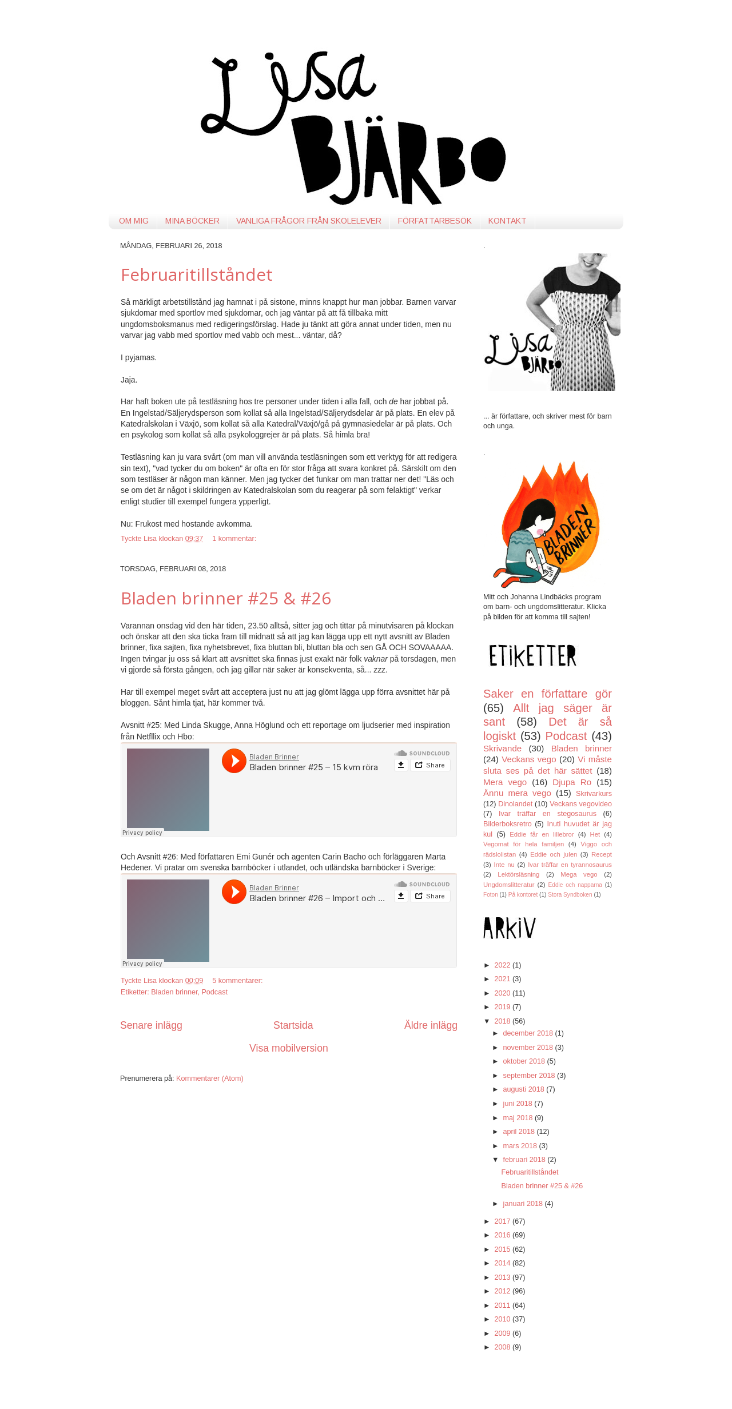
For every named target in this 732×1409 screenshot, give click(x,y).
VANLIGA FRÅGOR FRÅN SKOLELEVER (308, 220)
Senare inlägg (151, 1025)
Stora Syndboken (570, 894)
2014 (503, 1263)
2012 (503, 1291)
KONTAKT (507, 220)
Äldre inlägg (431, 1025)
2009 (503, 1334)
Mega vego (578, 874)
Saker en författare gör (547, 693)
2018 (503, 1021)
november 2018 (529, 1048)
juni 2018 (519, 1104)
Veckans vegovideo (581, 804)
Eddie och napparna (575, 885)
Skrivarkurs (594, 794)
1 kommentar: (235, 539)
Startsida (293, 1025)
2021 (503, 979)
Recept (601, 854)
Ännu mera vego (517, 793)
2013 (503, 1277)
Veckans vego (529, 759)
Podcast (214, 992)
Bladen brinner (174, 992)
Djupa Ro (571, 782)
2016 (503, 1235)
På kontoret (523, 894)
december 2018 (529, 1033)
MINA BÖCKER (192, 220)
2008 (503, 1347)
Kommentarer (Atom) (210, 1078)
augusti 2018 (525, 1089)
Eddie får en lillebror (542, 834)
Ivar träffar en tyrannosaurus (570, 864)
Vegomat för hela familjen (523, 844)
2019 (503, 1007)
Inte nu (504, 864)
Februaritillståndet (197, 274)
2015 (503, 1249)
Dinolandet (515, 804)
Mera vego (505, 782)
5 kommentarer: (238, 981)
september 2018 (530, 1076)
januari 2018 (524, 1204)
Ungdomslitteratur (508, 884)
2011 (503, 1305)
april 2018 (520, 1132)
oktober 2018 (525, 1061)
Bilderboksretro (507, 824)
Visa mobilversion (288, 1048)
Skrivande (502, 748)
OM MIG (134, 220)
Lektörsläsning (518, 874)
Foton (490, 894)
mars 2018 (521, 1146)
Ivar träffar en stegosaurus (547, 814)
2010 (503, 1319)
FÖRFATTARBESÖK (435, 220)
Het (595, 834)
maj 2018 (519, 1118)
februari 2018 (525, 1160)
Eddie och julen (553, 854)
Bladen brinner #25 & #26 (226, 598)
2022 (503, 965)
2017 (503, 1221)
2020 (503, 993)
